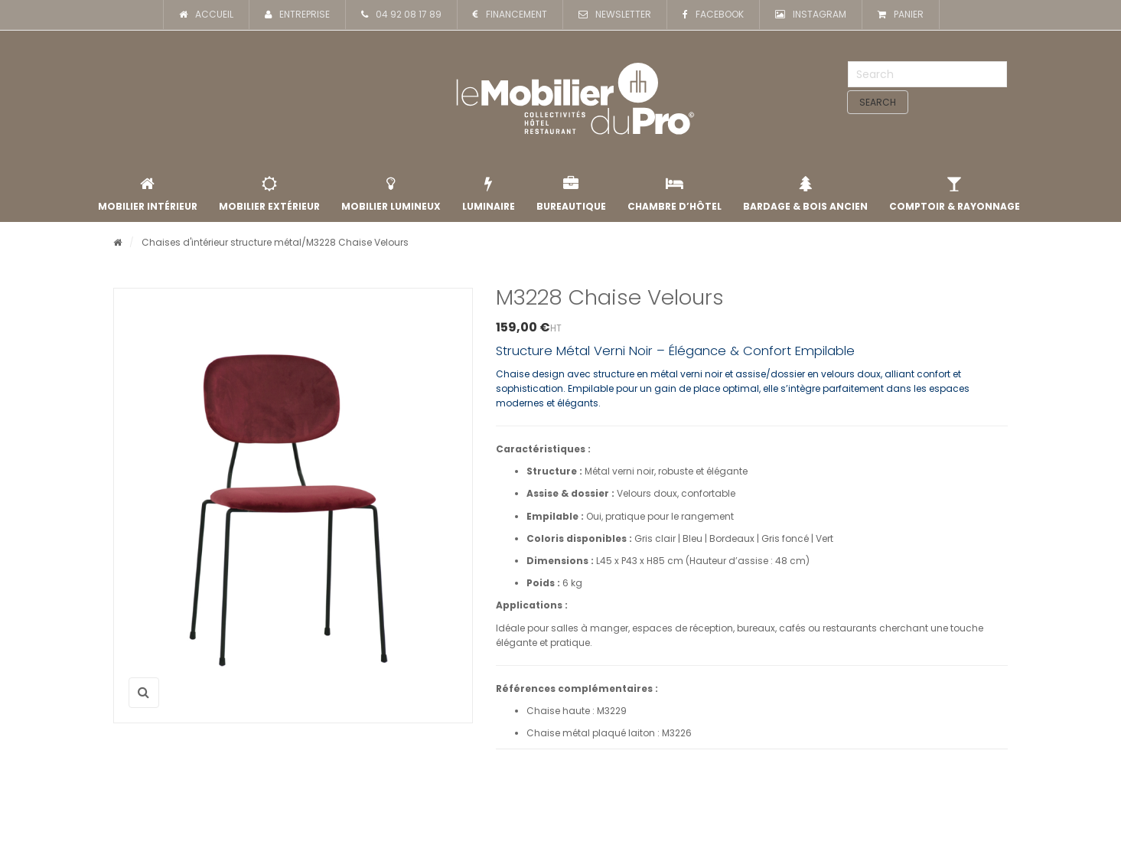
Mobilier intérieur (147, 194)
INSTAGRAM (810, 14)
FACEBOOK (713, 14)
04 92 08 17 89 (401, 14)
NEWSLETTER (614, 14)
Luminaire (488, 194)
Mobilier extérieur (269, 194)
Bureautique (571, 194)
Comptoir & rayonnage (954, 194)
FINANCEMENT (510, 14)
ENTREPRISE (297, 14)
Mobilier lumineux (391, 194)
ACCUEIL (206, 14)
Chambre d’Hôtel (674, 194)
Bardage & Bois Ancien (805, 194)
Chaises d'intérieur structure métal (221, 242)
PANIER (901, 14)
